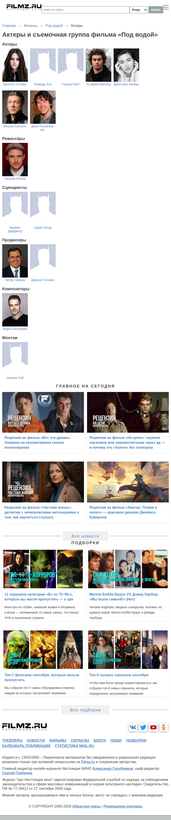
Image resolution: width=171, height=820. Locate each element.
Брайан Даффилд (15, 229)
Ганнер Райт (70, 84)
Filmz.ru (88, 762)
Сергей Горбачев (17, 773)
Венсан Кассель (15, 126)
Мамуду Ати (42, 84)
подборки (136, 740)
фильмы (57, 740)
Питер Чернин (15, 280)
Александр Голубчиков (112, 768)
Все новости (86, 536)
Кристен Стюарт (15, 84)
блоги (100, 740)
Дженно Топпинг (43, 280)
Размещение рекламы (123, 806)
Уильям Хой (15, 378)
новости (36, 740)
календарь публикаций (26, 746)
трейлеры (12, 740)
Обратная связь (86, 806)
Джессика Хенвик (126, 84)
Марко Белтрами (15, 329)
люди (116, 740)
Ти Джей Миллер (98, 84)
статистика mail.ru (74, 746)
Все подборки (85, 710)
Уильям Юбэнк (15, 178)
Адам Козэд (42, 227)
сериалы (80, 740)
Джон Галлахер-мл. (42, 128)
